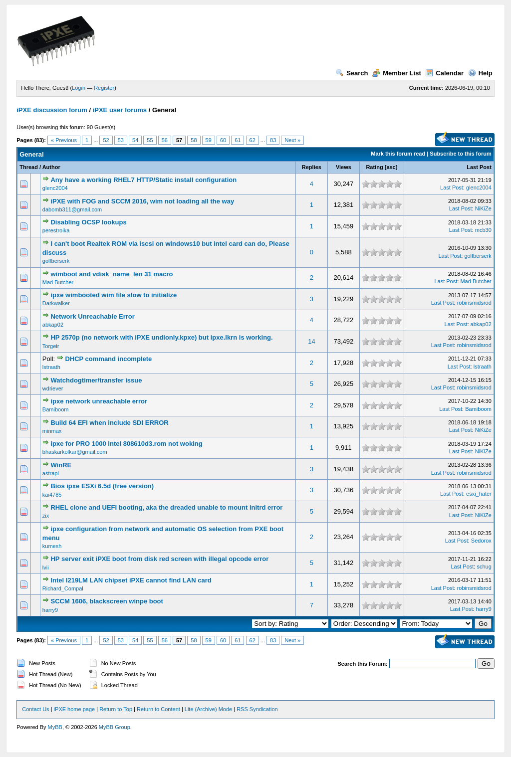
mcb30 (483, 230)
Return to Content (158, 709)
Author (51, 167)
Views (343, 167)
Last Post (479, 167)
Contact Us (35, 709)
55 (150, 140)
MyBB (55, 727)
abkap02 (52, 325)
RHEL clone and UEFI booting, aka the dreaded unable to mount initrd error (166, 507)
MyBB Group (114, 727)
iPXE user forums (120, 110)
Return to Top (115, 709)
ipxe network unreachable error (98, 401)
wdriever (52, 388)
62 (253, 140)
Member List (396, 73)
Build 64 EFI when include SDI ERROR (109, 422)
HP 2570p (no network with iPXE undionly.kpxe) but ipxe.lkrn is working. (161, 337)
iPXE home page (74, 709)
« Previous (64, 140)
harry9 (50, 610)
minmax (52, 431)
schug (484, 566)
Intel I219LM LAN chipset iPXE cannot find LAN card (130, 580)
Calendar (444, 73)
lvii (45, 567)
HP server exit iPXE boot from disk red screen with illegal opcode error (159, 559)
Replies (311, 167)
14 (311, 341)
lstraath (51, 367)
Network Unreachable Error (92, 316)
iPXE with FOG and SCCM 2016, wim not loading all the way (142, 201)
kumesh (52, 546)
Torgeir (50, 346)
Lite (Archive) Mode (208, 709)
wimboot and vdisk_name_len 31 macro (111, 274)
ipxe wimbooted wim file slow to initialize (113, 295)
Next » (292, 140)
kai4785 (52, 495)
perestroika (55, 230)
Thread (28, 167)
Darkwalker (56, 303)
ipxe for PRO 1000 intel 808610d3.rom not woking (126, 443)
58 (194, 140)
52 (106, 140)
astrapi (50, 473)
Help (480, 73)
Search (352, 73)
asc (390, 167)
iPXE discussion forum (51, 110)
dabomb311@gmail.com (72, 209)
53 (121, 140)
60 (223, 140)
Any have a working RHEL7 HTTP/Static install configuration (143, 180)
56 (165, 140)
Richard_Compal (62, 588)
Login (78, 88)
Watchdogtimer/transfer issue (96, 380)
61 (238, 140)
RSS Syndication (257, 709)
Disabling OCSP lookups (88, 222)
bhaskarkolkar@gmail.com (74, 452)
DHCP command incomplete (108, 359)
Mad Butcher (57, 282)
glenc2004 (55, 188)
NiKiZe (483, 208)
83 (273, 140)
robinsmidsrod (474, 303)
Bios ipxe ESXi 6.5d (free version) (102, 486)
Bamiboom (55, 409)
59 (209, 140)
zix (45, 516)
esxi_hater (479, 494)
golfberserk (55, 261)
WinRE (60, 465)
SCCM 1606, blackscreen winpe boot (106, 601)
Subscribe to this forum (460, 154)
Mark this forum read (398, 154)
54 (135, 140)
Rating (374, 167)
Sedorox (481, 541)
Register (104, 88)
